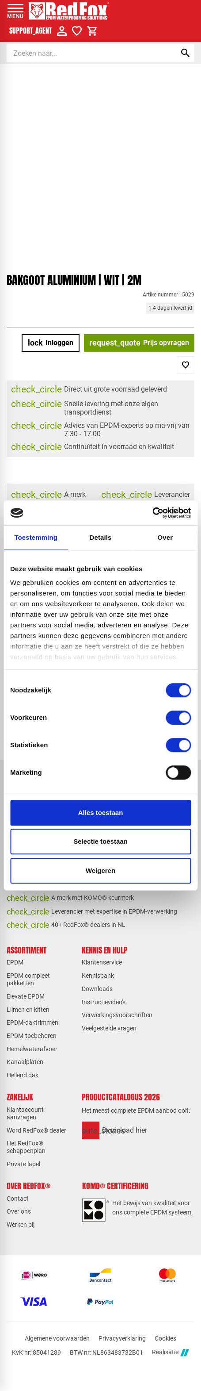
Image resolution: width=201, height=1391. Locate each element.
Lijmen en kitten (28, 1009)
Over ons (19, 1211)
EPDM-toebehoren (32, 1035)
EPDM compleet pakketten (28, 979)
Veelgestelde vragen (109, 1028)
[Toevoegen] (185, 365)
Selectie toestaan (100, 841)
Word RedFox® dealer (36, 1130)
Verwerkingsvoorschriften (117, 1014)
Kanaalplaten (25, 1061)
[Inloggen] (51, 343)
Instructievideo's (103, 1002)
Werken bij (20, 1224)
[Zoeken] (84, 53)
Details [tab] (101, 537)
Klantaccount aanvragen (25, 1113)
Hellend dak (22, 1075)
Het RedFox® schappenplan (26, 1147)
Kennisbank (98, 975)
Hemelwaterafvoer (32, 1049)
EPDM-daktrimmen (32, 1022)
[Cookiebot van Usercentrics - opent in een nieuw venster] (152, 513)
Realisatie (170, 1352)
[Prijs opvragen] (139, 343)
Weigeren (100, 870)
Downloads (97, 988)
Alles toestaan (100, 812)
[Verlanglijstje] (76, 31)
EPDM (15, 962)
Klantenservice (102, 962)
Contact (18, 1198)
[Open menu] (15, 11)
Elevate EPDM (26, 996)
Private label (23, 1164)
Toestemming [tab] (35, 537)
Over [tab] (165, 537)
